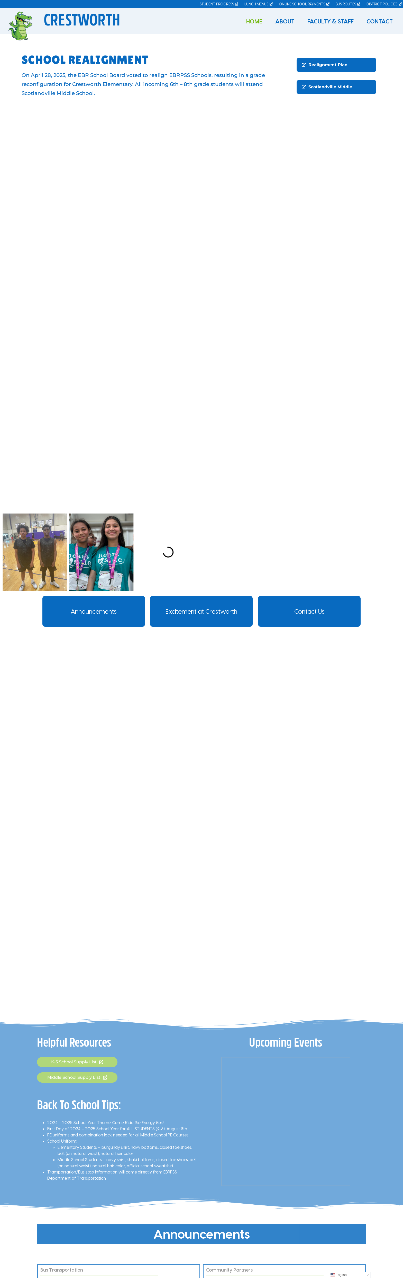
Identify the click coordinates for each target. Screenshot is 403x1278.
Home (254, 21)
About (285, 21)
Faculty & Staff (330, 21)
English (339, 1275)
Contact (380, 21)
